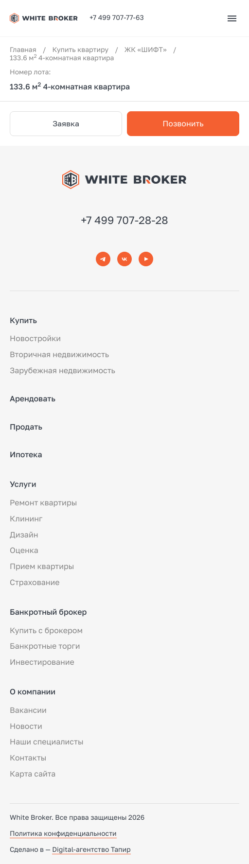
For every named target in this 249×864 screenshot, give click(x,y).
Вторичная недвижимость (59, 354)
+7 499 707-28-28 (124, 219)
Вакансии (28, 710)
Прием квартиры (42, 566)
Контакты (28, 757)
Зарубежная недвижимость (62, 370)
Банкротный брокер (48, 612)
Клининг (26, 518)
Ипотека (26, 454)
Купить (23, 320)
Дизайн (24, 534)
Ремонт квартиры (43, 502)
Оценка (24, 550)
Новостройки (35, 338)
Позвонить (182, 123)
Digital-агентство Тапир (91, 850)
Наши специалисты (46, 741)
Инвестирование (42, 662)
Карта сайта (32, 773)
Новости (26, 726)
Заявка (66, 123)
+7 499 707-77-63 (116, 18)
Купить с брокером (46, 630)
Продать (26, 427)
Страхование (35, 582)
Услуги (23, 484)
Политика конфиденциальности (63, 833)
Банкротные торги (45, 646)
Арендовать (32, 398)
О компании (32, 691)
